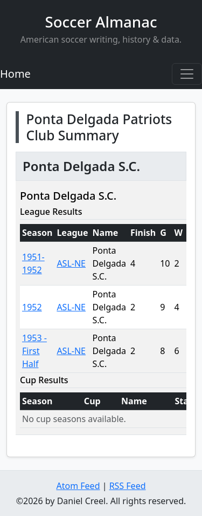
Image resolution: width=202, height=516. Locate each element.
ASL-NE (71, 263)
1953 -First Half (34, 351)
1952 (32, 307)
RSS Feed (127, 486)
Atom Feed (78, 486)
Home (15, 73)
